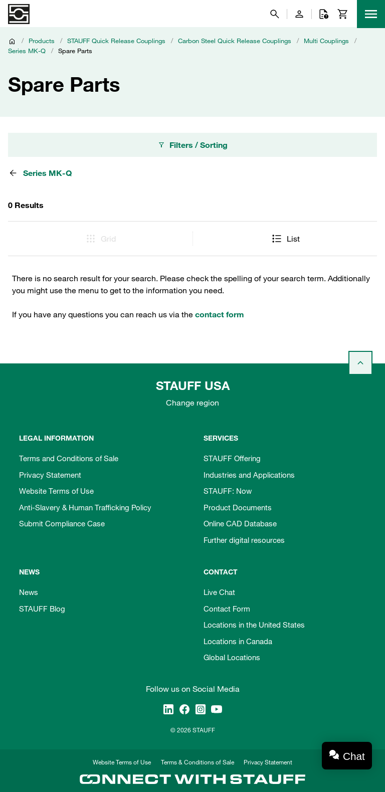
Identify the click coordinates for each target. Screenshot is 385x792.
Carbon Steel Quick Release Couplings (234, 41)
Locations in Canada (238, 641)
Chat (354, 756)
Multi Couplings (326, 41)
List (285, 239)
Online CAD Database (240, 523)
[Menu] (371, 14)
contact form (219, 314)
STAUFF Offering (232, 458)
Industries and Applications (249, 474)
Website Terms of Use (56, 490)
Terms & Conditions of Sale (197, 762)
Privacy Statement (50, 474)
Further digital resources (244, 539)
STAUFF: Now (228, 490)
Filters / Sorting (192, 145)
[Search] (275, 14)
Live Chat (219, 592)
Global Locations (232, 657)
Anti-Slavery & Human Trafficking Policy (85, 507)
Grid (100, 239)
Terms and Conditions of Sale (68, 458)
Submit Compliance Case (62, 523)
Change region (192, 403)
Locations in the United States (254, 624)
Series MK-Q (27, 51)
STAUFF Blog (42, 608)
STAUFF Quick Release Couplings (116, 41)
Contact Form (227, 608)
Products (42, 41)
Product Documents (238, 507)
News (28, 592)
